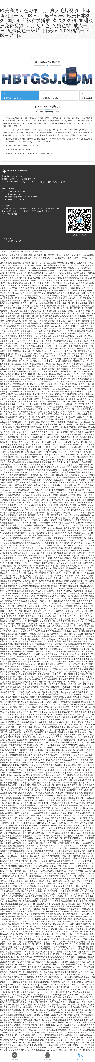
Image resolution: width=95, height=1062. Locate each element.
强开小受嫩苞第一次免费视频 (59, 291)
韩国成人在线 (55, 450)
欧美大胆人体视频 (63, 1017)
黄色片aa (57, 444)
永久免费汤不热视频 (28, 785)
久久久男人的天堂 (58, 510)
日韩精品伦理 (19, 944)
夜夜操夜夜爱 (42, 929)
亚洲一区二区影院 (66, 674)
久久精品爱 (41, 715)
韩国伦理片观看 (46, 404)
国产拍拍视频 (42, 492)
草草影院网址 (48, 571)
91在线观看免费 (24, 412)
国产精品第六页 (86, 306)
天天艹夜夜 (17, 530)
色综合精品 (78, 1017)
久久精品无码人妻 (57, 689)
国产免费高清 (59, 831)
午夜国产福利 (15, 369)
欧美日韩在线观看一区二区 (17, 563)
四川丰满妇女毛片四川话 (50, 619)
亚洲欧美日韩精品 (9, 490)
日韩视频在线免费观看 (49, 788)
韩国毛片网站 (22, 427)
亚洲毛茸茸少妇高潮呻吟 (56, 540)
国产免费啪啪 (19, 389)
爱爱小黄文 (85, 649)
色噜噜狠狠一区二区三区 (11, 364)
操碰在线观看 (78, 364)
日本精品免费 (19, 439)
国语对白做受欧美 (69, 684)
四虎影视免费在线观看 (41, 444)
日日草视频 (26, 379)
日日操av (55, 730)
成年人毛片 (82, 528)
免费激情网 (43, 318)
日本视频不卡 (12, 752)
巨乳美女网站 (29, 798)
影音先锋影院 (7, 275)
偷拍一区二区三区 (57, 318)
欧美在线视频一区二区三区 (58, 838)
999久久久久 (6, 995)
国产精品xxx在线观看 (26, 376)
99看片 (66, 407)
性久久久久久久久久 (52, 379)
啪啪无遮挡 (70, 929)
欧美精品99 (39, 987)
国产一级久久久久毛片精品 (21, 354)
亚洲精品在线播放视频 (76, 293)
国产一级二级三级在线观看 (43, 369)
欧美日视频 (31, 783)
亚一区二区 (59, 275)
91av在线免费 (6, 578)
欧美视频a (67, 631)
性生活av (23, 659)
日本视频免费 (49, 525)
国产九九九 (35, 828)
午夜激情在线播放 (25, 916)
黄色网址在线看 (81, 606)
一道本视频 (52, 339)
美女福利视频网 (37, 906)
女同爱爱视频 (42, 768)
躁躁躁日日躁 (36, 702)
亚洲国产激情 (88, 1022)
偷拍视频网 (11, 770)
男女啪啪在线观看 (67, 868)
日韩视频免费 (59, 568)
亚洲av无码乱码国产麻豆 (64, 843)
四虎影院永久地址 (41, 566)
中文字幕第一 (22, 871)
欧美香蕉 (18, 745)
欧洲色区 (34, 881)
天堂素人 (52, 664)
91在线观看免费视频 (48, 939)
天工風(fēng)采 (37, 211)
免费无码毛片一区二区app (11, 359)
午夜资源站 (11, 727)
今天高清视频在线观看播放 (15, 556)
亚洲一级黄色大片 (34, 457)
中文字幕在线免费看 (12, 894)
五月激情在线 (17, 444)
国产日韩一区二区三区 (13, 366)
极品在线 (81, 313)
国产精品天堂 (38, 858)
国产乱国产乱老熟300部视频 (59, 815)
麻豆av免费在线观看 (51, 296)
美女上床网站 (77, 407)
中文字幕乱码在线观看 (45, 800)
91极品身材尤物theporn (25, 275)
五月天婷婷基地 (54, 631)
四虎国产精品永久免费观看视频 (55, 366)
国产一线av (80, 328)
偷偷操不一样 (19, 265)
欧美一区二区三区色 (54, 283)
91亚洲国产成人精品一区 (61, 709)
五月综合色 (20, 278)
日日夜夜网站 (40, 293)
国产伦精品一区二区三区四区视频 (55, 500)
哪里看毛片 (26, 333)
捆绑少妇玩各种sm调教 (53, 427)
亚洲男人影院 (86, 921)
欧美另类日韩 (21, 780)
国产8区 (3, 795)
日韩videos (88, 808)
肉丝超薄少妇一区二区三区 (41, 611)
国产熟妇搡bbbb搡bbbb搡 (28, 606)
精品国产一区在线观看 (82, 462)
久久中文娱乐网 (7, 715)
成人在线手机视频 (74, 768)
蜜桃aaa (80, 523)
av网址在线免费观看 (65, 556)
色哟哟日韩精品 (75, 298)
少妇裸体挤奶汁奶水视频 (31, 397)
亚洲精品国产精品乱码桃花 (11, 452)
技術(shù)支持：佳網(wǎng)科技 (53, 182)
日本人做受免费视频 (81, 465)
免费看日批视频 (18, 808)
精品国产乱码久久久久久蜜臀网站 (65, 985)
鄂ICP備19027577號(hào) (12, 176)
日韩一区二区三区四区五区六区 (38, 1012)
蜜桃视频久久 (15, 455)
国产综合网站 (51, 987)
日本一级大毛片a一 (84, 886)
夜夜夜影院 (37, 379)
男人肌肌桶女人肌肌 (16, 508)
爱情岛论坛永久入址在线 (12, 1032)
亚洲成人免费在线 (59, 424)
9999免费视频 (61, 747)
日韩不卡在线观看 (70, 783)
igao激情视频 (15, 1022)
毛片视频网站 (88, 308)
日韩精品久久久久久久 (39, 465)
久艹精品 (33, 404)
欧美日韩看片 (65, 987)
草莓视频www (55, 656)
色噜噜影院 (72, 899)
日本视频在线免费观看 (80, 439)
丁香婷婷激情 (21, 656)
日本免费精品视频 (84, 578)
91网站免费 (31, 389)
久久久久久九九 (26, 336)
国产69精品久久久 (42, 730)
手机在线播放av (8, 566)
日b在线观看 (56, 313)
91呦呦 (39, 677)
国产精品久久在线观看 (35, 614)
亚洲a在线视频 (40, 727)
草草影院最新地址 (31, 745)
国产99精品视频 (11, 974)
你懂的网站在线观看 (12, 737)
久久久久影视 (42, 977)
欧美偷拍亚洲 (45, 697)
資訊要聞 (23, 208)
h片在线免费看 (48, 543)
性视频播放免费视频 (49, 805)
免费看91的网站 (56, 929)
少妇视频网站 (84, 321)
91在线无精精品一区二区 (30, 654)
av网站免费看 (87, 1015)
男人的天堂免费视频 (82, 992)
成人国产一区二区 (31, 954)
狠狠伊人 (28, 644)
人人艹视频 (37, 412)
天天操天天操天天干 (49, 639)
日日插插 (34, 510)
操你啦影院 (76, 911)
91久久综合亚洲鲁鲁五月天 (51, 649)
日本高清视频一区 (83, 1043)
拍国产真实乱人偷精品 (63, 341)
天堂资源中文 (19, 853)
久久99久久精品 (51, 371)
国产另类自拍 (10, 503)
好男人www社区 (62, 990)
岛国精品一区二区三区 (75, 404)
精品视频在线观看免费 (63, 1020)
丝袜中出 (4, 263)
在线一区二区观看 (85, 495)
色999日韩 (72, 402)
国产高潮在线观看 (76, 394)
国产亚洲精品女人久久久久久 (57, 316)
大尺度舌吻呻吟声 (38, 740)
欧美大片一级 (51, 354)
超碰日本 (24, 349)
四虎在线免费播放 (8, 899)
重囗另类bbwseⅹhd (74, 737)
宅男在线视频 (13, 392)
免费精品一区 (44, 1005)
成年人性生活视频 (26, 800)
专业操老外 (33, 841)
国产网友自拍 (12, 866)
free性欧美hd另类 (33, 366)
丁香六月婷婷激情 (85, 881)
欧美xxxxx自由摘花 (45, 538)
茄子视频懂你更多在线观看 (71, 535)
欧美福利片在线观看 (28, 682)
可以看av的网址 (46, 624)
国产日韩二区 (27, 303)
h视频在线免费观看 (42, 550)
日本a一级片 (37, 581)
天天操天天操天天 (50, 725)
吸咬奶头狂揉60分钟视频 (83, 480)
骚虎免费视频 (35, 586)
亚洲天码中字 (87, 316)
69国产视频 (41, 773)
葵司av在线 (45, 392)
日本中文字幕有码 (19, 841)
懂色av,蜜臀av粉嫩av (16, 553)
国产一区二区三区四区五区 (42, 1017)
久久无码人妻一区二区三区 (50, 331)
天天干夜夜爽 (84, 654)
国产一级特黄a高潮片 (64, 328)
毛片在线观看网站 (44, 508)
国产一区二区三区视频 (48, 452)
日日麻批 (44, 656)
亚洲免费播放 (17, 644)
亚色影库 (70, 646)
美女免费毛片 (38, 914)
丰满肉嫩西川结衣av (37, 556)
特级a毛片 (4, 778)
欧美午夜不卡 (76, 452)
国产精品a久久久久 (34, 280)
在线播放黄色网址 (12, 689)
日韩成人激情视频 (68, 495)
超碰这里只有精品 (66, 311)
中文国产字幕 (6, 308)
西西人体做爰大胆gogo (59, 810)
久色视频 (65, 397)
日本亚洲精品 (40, 631)
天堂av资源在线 (48, 871)
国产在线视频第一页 (26, 316)
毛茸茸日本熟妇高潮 (81, 619)
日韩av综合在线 (87, 444)
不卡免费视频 (88, 603)
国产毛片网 (35, 301)
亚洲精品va (89, 820)
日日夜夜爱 (5, 664)
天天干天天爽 (25, 909)
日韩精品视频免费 (77, 265)
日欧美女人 (75, 669)
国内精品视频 (47, 384)
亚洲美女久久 (37, 371)
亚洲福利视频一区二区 (64, 303)
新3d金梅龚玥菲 (70, 785)
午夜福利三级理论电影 (27, 318)
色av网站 (66, 462)
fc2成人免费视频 (55, 715)
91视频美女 (79, 591)
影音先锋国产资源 (28, 538)
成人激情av (19, 447)
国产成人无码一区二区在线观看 (37, 467)
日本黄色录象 (76, 563)
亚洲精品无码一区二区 (60, 682)
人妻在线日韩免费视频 (65, 793)
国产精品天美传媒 (44, 568)
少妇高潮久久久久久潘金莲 (70, 447)
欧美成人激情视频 (61, 409)
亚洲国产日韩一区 (85, 417)
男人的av (61, 770)
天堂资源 (55, 566)
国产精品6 (35, 588)
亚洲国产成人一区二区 (83, 361)
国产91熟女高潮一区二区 (28, 460)
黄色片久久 (30, 823)
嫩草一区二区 (32, 944)
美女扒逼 (90, 313)
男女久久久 (87, 770)
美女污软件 (58, 442)
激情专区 (48, 490)
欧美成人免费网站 (84, 793)
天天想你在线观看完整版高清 (61, 497)
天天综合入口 (45, 603)
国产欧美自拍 (89, 563)
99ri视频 (37, 793)
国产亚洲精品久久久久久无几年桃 (50, 381)
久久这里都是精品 (12, 528)
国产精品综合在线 (59, 1005)
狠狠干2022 (34, 656)
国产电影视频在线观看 (54, 974)
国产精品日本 (7, 447)
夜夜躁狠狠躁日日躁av (19, 422)
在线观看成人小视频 (14, 321)
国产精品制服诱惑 (53, 964)
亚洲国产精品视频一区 (80, 389)
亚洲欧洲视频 (38, 1040)
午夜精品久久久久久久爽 (83, 346)
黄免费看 (59, 538)
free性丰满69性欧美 (43, 341)
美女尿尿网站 (31, 326)
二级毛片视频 (12, 361)
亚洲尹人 (68, 591)
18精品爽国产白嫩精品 (28, 697)
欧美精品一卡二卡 (74, 853)
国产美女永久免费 (82, 709)
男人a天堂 (76, 316)
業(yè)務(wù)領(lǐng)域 (36, 208)
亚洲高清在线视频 (8, 316)
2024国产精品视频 (36, 921)
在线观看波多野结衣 (26, 722)
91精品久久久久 (42, 889)
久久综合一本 (65, 346)
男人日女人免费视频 (61, 550)
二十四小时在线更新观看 (24, 891)
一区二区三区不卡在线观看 (17, 856)
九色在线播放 (70, 515)
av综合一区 (26, 528)
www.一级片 (65, 392)
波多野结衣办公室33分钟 (35, 1032)
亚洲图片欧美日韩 (55, 634)
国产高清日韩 (37, 386)
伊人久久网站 (68, 720)
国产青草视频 (32, 687)
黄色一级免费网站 (75, 820)
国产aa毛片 (74, 1030)
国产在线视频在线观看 (36, 593)
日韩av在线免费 (71, 979)
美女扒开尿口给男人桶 (53, 475)
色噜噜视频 (39, 308)
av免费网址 (45, 687)
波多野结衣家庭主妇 (9, 654)
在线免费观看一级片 (16, 593)
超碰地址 (75, 326)
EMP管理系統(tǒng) (9, 214)
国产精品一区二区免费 (69, 823)
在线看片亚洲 (6, 863)
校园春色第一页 (18, 687)
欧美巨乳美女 (17, 851)
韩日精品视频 (23, 371)
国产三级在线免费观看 (23, 339)
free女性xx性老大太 (61, 389)
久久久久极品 (65, 891)
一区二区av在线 (33, 278)
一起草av (86, 974)
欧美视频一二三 (88, 487)
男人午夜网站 (55, 720)
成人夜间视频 (38, 707)
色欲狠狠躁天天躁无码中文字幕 (48, 790)
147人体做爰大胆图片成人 (72, 434)
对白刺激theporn (73, 399)
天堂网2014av (72, 492)
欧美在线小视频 (13, 757)
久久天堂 (76, 987)
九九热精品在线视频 (54, 914)
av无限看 (48, 280)
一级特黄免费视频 (27, 768)
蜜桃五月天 (62, 321)
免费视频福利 (12, 402)
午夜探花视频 (88, 581)
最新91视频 (16, 677)
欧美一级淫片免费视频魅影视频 (81, 273)
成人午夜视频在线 (26, 790)
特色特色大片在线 (76, 871)
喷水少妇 (48, 942)
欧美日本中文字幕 (87, 742)
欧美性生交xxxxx (15, 558)
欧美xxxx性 (53, 561)
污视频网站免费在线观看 (58, 429)
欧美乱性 (88, 722)
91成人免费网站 (11, 518)
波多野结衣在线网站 (76, 263)
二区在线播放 (72, 306)
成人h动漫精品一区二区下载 (78, 467)
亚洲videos (65, 730)
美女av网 (34, 939)
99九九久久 (87, 472)
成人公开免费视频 (49, 1043)
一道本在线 (75, 429)
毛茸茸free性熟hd (70, 745)
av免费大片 (68, 641)
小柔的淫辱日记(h (64, 361)
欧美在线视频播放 (41, 455)
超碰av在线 (60, 518)
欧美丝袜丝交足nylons (10, 333)
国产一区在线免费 (17, 394)
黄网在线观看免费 (73, 581)
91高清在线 (44, 510)
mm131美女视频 (58, 422)
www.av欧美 (5, 465)
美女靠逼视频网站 (17, 679)
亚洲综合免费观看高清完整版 (52, 306)
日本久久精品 (57, 487)
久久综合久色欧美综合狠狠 (26, 603)
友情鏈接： (8, 239)
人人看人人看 (69, 313)
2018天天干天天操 (46, 439)
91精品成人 (19, 823)
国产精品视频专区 (29, 884)
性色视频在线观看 (24, 356)
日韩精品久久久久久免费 (65, 601)
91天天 (67, 364)
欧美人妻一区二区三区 (77, 995)
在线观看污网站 (35, 505)
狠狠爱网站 (33, 788)
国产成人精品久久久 (42, 737)
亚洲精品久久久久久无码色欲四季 (44, 434)
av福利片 (23, 634)
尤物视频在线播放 (22, 283)
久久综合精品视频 (38, 937)
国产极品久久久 (47, 972)
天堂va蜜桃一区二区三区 (84, 901)
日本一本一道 (68, 379)
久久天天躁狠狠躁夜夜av (76, 538)
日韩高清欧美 (26, 762)
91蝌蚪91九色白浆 (21, 301)
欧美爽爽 (55, 889)
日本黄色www (58, 467)
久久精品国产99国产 (68, 470)
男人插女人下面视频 (54, 591)
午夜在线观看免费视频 (36, 1000)
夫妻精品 (72, 321)
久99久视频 (78, 750)
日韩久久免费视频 (20, 465)
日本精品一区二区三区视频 (41, 601)
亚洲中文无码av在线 (86, 427)
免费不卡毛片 (22, 624)
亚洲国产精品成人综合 (33, 641)
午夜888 (52, 820)
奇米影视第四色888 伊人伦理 (66, 583)
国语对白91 (37, 848)
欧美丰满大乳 (62, 800)
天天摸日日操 (70, 374)
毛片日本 (60, 545)
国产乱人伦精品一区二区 (64, 924)
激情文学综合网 (7, 672)
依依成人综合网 (8, 427)
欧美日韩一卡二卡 (66, 354)
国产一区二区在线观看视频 (66, 384)
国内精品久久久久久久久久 (17, 601)
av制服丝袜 (11, 568)
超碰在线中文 (26, 291)
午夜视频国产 (82, 354)
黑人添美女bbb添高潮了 (74, 283)
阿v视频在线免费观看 (49, 841)
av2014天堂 (45, 745)
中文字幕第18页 (43, 699)
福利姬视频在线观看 (10, 561)
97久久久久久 (46, 480)
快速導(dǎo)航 (7, 206)
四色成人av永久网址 (24, 535)
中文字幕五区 (36, 427)
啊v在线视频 (9, 624)
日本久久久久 (77, 500)
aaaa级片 (21, 699)
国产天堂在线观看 (83, 339)
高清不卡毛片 (57, 836)
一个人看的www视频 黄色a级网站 (75, 889)
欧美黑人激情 (89, 558)
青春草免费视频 (44, 783)
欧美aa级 (27, 684)
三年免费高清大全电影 (57, 298)
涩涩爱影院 (58, 765)
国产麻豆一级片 (37, 349)
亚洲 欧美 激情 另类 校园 (69, 616)
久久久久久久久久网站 (10, 472)
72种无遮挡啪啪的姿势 (30, 571)
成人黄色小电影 (60, 798)
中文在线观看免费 (74, 318)
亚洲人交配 (66, 707)
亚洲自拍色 (70, 1040)
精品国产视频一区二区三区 (79, 422)
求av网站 (90, 283)
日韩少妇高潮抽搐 (53, 667)
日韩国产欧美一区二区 (23, 926)
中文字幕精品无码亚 (33, 477)
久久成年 (64, 333)
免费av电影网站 (52, 349)
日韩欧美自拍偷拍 (31, 609)
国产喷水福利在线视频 (21, 667)
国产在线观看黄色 (85, 376)
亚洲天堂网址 (46, 944)
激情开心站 (86, 987)
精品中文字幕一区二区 (79, 333)
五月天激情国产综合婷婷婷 (13, 616)
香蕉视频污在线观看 (45, 533)
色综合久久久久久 (9, 800)
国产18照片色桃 (24, 1020)
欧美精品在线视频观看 (74, 836)
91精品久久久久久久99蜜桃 (55, 457)
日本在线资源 (45, 881)
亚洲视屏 (68, 571)
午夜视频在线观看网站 (29, 598)
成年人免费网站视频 (48, 344)
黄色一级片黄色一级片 (32, 414)
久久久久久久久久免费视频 (76, 846)
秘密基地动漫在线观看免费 (78, 689)
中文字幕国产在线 (48, 460)
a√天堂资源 (50, 308)
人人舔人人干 (75, 800)
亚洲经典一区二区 (51, 477)
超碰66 (9, 911)
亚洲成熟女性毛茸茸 (37, 298)
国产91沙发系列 (82, 720)
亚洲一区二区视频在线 (47, 376)
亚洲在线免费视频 (72, 487)
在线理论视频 (87, 669)
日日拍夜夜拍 (85, 520)
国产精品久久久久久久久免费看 (13, 419)
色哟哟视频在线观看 (63, 558)
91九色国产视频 (13, 313)
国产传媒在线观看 (42, 399)
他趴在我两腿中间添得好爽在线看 (69, 1002)
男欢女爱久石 (6, 384)
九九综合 (87, 447)
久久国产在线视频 (72, 826)
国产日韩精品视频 (8, 318)
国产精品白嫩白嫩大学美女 (55, 268)
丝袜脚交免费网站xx (13, 492)
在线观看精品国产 (55, 735)
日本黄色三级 (39, 356)
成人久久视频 (70, 881)
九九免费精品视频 (50, 911)
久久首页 (78, 341)
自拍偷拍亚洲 (80, 301)
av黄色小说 (14, 992)
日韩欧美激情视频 (8, 460)
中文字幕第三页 (32, 846)
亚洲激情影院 (70, 427)
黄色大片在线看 (72, 649)
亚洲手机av (81, 679)
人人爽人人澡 (10, 412)
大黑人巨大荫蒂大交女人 (83, 614)
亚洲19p (11, 949)
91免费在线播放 (68, 437)
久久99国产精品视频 (41, 692)
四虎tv (56, 702)
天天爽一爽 (22, 273)
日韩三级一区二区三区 (29, 639)
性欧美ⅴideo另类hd (79, 932)
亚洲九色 (70, 795)
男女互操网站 (76, 286)
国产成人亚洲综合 (37, 578)
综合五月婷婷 (12, 417)
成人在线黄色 (81, 712)
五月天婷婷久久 (72, 275)
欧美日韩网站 (29, 492)
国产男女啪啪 (49, 793)
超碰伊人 (47, 412)
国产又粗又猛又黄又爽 (55, 858)
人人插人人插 (65, 939)
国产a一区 (16, 626)
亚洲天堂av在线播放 (35, 616)
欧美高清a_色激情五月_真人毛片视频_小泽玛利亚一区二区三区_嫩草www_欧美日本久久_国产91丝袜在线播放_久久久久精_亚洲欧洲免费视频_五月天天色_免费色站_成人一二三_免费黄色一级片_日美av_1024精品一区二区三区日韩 (47, 23)
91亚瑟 (3, 873)
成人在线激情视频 (25, 932)
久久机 (91, 712)
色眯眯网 (80, 482)
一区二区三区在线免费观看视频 (49, 1022)
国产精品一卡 (71, 896)
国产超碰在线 (51, 732)
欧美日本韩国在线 (51, 495)
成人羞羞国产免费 (81, 815)
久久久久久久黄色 (47, 361)
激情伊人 (78, 548)
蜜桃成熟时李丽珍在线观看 (76, 740)
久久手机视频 (80, 1020)
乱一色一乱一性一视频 (27, 810)
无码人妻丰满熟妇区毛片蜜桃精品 (65, 288)
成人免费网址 (15, 263)
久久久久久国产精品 (31, 296)
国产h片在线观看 (54, 407)
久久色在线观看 (16, 846)
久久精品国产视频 (68, 323)
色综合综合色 (11, 790)
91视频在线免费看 (14, 952)
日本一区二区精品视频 (11, 429)
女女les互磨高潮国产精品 (70, 561)
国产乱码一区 (88, 288)
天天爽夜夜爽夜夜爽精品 (63, 336)
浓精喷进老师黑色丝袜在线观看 (25, 649)
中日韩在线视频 (18, 742)
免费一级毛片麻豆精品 (19, 611)
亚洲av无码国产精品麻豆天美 (63, 1025)
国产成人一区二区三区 (74, 351)
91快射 (79, 959)
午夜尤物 (66, 619)
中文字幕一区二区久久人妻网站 (23, 886)
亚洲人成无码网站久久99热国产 (68, 717)
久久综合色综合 (69, 280)
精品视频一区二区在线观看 (80, 268)
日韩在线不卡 (39, 291)
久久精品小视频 (20, 497)
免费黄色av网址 (83, 788)
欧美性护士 (6, 583)
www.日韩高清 (49, 712)
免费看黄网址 (73, 530)
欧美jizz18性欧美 (15, 467)
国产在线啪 (90, 424)
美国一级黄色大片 (73, 508)
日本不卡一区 (47, 328)
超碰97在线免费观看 (24, 672)
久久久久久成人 (35, 311)
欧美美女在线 (76, 366)
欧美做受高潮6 (6, 603)
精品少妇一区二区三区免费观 (50, 515)
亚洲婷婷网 (62, 677)
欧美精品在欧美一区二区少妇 (39, 583)
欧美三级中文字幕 (57, 768)
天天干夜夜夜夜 (50, 273)
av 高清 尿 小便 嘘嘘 (63, 606)
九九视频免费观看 (31, 1025)
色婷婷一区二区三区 (64, 808)
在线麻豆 (5, 500)
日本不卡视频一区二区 (10, 884)
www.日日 (4, 475)
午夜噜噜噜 (45, 826)
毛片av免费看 (17, 470)
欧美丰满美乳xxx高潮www (12, 482)
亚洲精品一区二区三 (18, 505)
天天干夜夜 (80, 311)
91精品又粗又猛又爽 (41, 424)
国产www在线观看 (15, 614)
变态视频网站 (84, 952)
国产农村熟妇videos (10, 775)
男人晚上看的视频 (25, 399)
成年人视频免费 (60, 651)
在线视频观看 (17, 755)
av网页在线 (24, 974)
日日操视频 (31, 439)
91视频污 (10, 535)
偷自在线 (46, 313)
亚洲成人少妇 (23, 740)
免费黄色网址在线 (45, 275)
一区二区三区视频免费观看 (80, 457)
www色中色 (77, 697)
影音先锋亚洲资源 (19, 513)
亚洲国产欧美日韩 (59, 1015)
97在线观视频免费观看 (31, 313)
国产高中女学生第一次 (78, 677)
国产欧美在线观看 (31, 619)
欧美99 (91, 528)
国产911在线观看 (84, 843)
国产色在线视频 (50, 311)
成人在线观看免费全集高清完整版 (14, 462)
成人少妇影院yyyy (67, 578)
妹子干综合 (89, 916)
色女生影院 (77, 558)
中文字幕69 (5, 626)
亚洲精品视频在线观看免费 (81, 397)
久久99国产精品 (28, 472)
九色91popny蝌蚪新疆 (63, 485)
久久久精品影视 (33, 1027)
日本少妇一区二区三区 (61, 692)
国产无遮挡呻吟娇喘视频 (11, 725)
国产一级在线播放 (17, 457)
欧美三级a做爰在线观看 (57, 1030)
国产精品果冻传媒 (24, 566)
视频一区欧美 (57, 826)
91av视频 (59, 571)
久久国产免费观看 (86, 470)
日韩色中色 (86, 455)
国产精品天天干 (60, 621)
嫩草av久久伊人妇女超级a (43, 417)
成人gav (11, 356)
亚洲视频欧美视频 (82, 866)
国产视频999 (43, 709)
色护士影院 (23, 939)
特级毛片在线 (25, 1040)
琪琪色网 (71, 828)
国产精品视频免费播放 (49, 323)
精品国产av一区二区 (86, 280)
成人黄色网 (80, 942)
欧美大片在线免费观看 (85, 497)
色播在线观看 (52, 578)
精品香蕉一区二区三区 (38, 450)
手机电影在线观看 (33, 409)
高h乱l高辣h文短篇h (31, 725)
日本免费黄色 (76, 369)
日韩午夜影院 (40, 402)
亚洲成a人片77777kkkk (16, 967)
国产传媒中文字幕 (80, 939)
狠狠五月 (39, 490)
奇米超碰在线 (77, 543)
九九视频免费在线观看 (44, 303)
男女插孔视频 (51, 470)
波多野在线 (64, 344)
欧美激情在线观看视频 (38, 497)
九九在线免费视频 (48, 1007)
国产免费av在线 (62, 439)
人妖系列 (68, 442)
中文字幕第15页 (22, 997)
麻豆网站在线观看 (66, 339)
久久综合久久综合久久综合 (23, 929)
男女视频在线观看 (25, 550)
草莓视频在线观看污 (56, 293)
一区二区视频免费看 (50, 868)
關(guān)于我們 (12, 208)
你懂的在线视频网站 (66, 460)
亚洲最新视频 (70, 528)
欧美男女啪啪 (7, 987)
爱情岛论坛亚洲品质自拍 (40, 765)
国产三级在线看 (35, 273)
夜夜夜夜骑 (70, 523)
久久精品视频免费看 (84, 303)
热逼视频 (15, 538)
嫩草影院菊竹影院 (54, 614)
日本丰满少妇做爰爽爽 (41, 778)
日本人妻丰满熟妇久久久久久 (50, 979)
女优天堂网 (80, 646)
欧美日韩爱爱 (36, 462)
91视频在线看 (67, 296)
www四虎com (12, 598)
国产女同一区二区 (12, 346)
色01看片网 (25, 636)
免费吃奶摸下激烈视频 (54, 581)
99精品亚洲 (60, 972)
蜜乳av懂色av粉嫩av (30, 694)
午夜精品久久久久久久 (49, 901)
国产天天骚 (6, 530)
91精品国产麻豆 (31, 359)
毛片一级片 (5, 687)
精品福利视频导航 (86, 684)
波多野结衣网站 (22, 861)
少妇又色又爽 (17, 664)
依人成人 (15, 636)
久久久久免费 (34, 553)
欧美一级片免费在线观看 (31, 346)
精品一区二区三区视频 (79, 934)
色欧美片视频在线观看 (21, 581)
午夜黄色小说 (31, 755)
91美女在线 (64, 911)
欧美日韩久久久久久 (54, 1040)
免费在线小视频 (84, 477)
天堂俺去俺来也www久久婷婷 (41, 270)
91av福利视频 (88, 967)
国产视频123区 (66, 1050)
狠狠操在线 (39, 354)
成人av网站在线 (26, 631)
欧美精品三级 (74, 1005)
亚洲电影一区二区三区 (38, 374)
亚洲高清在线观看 (12, 437)
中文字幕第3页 (82, 674)
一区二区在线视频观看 (22, 969)
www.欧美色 (81, 336)
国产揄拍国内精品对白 (74, 278)
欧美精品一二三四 (71, 921)
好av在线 (30, 265)
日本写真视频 (39, 762)
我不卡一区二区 (39, 263)
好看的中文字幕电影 (85, 460)
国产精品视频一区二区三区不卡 (38, 704)
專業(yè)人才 (18, 211)
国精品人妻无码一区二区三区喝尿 (73, 371)
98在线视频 (62, 1048)
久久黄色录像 (60, 828)
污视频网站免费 (11, 826)
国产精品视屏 (55, 780)
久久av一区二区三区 (43, 485)
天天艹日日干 (27, 293)
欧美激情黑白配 (49, 586)
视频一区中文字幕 (76, 424)
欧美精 (67, 513)
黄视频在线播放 (18, 280)
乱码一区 (4, 291)
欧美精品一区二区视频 (78, 818)
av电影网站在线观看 (12, 720)
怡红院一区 (79, 442)
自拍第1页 (29, 596)
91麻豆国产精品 (39, 909)
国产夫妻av (35, 856)
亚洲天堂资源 (17, 979)
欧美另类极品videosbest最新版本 (35, 957)
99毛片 (28, 444)
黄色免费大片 (58, 737)
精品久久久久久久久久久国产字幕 (65, 455)
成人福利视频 (10, 376)
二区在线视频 (29, 677)
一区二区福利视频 (25, 727)
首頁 (3, 208)
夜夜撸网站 (89, 959)
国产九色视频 (82, 437)
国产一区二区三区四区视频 (48, 472)
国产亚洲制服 (25, 707)
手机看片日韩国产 (47, 573)
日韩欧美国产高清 (27, 518)
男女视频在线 (34, 1043)
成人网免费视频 (58, 399)
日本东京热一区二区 (17, 311)
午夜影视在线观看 (62, 742)
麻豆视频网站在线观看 (55, 646)
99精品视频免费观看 (37, 634)
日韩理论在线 (19, 525)
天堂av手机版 (29, 1022)
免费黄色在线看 (61, 611)
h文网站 (3, 311)
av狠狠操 (55, 392)
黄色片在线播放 (71, 626)
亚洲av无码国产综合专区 (49, 755)
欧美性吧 (17, 414)
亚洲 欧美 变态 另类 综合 (51, 359)
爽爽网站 (55, 687)
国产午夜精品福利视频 (71, 472)
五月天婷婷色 (63, 369)
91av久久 (81, 374)
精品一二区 (64, 452)
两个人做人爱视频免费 (11, 286)
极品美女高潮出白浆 (18, 788)
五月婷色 (27, 263)
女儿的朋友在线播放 (64, 270)
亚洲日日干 (63, 265)
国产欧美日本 (25, 417)
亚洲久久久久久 (57, 351)
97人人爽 (86, 687)
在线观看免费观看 (84, 331)
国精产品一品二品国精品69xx (35, 351)
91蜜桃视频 (54, 977)
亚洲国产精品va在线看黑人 (51, 626)
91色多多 (63, 273)
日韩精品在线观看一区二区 (13, 876)
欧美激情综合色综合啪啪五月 (20, 730)
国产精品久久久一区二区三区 (69, 664)
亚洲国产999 (69, 331)
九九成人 (57, 280)
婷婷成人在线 (61, 394)
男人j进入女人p (56, 374)
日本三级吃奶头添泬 (24, 485)
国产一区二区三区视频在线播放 (79, 381)
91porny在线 (52, 1050)
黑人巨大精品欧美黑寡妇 (52, 278)
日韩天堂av (45, 694)
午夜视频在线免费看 (59, 286)
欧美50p (87, 682)
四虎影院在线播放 (81, 702)
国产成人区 (45, 879)
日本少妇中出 (38, 333)
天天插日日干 (7, 919)
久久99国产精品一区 (18, 270)
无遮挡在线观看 (77, 344)
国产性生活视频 (70, 359)
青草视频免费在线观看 (63, 301)
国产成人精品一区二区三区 (34, 735)
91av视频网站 (44, 389)
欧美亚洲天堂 (7, 283)
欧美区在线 (5, 581)
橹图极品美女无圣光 (76, 510)
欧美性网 (40, 470)
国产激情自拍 (31, 452)
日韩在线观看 (80, 641)
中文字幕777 (23, 404)
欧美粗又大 (18, 836)
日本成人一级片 (24, 692)
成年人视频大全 (53, 333)
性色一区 (40, 992)
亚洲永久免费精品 (82, 270)
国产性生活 (35, 384)
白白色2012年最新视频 (46, 265)
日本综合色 (59, 404)
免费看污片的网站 (18, 500)
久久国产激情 (73, 518)
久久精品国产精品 (8, 399)
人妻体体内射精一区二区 (14, 783)
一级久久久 (75, 409)
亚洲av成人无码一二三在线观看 (40, 394)
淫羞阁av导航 (15, 954)
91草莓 (90, 1038)
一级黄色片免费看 (42, 487)
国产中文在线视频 (82, 296)
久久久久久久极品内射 (13, 717)
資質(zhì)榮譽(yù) (52, 208)
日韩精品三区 (40, 339)
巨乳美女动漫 (82, 778)
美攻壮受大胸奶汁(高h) (80, 926)
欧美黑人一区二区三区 (78, 593)
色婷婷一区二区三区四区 (11, 306)
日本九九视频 (51, 616)
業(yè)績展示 (7, 211)
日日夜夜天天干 (35, 268)
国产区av (40, 316)
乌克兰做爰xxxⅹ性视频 (56, 356)
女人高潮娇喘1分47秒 (61, 699)
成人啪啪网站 (34, 419)
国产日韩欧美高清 (61, 704)
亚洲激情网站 (70, 735)
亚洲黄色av (45, 288)
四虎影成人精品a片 (60, 603)
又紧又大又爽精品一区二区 (63, 813)
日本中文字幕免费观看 (67, 586)
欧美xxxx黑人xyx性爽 (60, 326)
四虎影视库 (64, 962)
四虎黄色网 (71, 568)
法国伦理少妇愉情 (30, 286)
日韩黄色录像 (7, 823)
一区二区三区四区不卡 (10, 349)
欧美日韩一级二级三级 (10, 379)
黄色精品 (72, 1048)
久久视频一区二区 (60, 904)
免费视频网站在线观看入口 (46, 535)
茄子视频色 (47, 301)
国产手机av (26, 437)
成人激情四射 (37, 1045)
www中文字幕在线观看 (42, 503)
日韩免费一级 (17, 331)
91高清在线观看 (66, 639)
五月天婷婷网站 (16, 323)
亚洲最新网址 (52, 757)
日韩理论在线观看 (44, 843)
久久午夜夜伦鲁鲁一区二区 (76, 475)
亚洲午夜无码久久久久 (40, 422)
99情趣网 (42, 664)
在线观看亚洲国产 (51, 397)
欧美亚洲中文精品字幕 (19, 475)
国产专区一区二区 (81, 841)
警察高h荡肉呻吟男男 (57, 899)
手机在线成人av (75, 651)
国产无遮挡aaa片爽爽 (56, 263)
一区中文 (36, 528)
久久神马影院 (13, 548)
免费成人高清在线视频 (81, 550)
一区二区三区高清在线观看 (72, 977)
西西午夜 (11, 805)
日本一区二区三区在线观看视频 (38, 831)
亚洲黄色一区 (29, 381)
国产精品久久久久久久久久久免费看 (66, 659)
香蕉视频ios (56, 694)
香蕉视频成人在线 (31, 306)
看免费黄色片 (58, 523)
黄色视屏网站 (15, 351)
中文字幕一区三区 (86, 450)
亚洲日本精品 (17, 477)
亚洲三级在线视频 (34, 447)
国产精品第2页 (14, 386)
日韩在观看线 (76, 636)
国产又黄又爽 (88, 576)
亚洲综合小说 (21, 298)
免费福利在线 (27, 341)
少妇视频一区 (31, 321)
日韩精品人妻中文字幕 (58, 803)
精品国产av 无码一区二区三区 (39, 742)
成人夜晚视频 (67, 1035)
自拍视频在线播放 (25, 576)
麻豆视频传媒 (38, 667)
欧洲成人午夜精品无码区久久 (20, 487)
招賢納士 (47, 211)
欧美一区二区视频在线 (17, 450)
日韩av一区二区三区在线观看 (40, 873)
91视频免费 (9, 1027)
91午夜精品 (58, 508)
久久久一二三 (85, 545)
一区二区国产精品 (38, 545)
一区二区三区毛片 (79, 513)
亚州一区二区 (15, 296)
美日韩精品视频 (32, 323)
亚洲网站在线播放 (55, 916)
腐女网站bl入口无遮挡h (14, 409)
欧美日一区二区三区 (35, 540)
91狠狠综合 (69, 886)
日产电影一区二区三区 (53, 364)
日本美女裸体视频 (8, 404)
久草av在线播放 (33, 679)
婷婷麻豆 (29, 836)
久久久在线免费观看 (30, 344)
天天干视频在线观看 (46, 321)
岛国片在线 (73, 1007)
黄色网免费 (75, 603)
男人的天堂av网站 (51, 414)
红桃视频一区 (53, 1032)
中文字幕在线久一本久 (59, 669)
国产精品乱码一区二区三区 (68, 308)
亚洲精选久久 (40, 407)
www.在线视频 (28, 429)
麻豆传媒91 (43, 810)
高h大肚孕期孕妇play (34, 482)
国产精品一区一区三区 (62, 750)
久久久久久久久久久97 (68, 760)
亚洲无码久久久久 (80, 392)
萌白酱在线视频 (18, 543)
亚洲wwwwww (83, 386)
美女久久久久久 (10, 820)
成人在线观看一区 (26, 490)
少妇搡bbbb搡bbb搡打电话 (70, 588)
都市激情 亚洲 (6, 1017)
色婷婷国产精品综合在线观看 (16, 702)
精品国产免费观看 (8, 810)
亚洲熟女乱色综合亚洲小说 (11, 773)
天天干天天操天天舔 (43, 336)
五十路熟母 (29, 833)
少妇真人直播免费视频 (42, 969)
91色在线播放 (37, 283)
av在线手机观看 (70, 450)
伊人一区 (80, 828)
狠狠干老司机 (21, 374)
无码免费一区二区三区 (54, 386)
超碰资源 (51, 545)
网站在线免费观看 (13, 619)
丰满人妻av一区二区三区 (33, 646)
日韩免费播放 (59, 419)
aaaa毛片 (82, 568)
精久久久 (24, 561)
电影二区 (26, 386)
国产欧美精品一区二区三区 (65, 503)
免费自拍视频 (47, 606)
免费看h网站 (25, 795)
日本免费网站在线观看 (23, 407)
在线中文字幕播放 (34, 525)
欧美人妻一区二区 (44, 442)
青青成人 (48, 896)
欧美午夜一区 (79, 291)
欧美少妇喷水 (6, 497)
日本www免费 (67, 414)
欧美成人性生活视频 (39, 861)
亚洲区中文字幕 (24, 503)
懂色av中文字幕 (66, 725)
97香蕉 (72, 553)
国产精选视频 (88, 775)
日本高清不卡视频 (30, 626)
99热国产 (34, 361)
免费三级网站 (75, 644)
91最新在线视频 (26, 866)
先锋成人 (51, 556)
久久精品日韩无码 (27, 442)
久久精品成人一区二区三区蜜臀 (46, 437)
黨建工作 (27, 211)
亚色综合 (56, 745)
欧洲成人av (70, 386)
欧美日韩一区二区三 (35, 591)
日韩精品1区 (88, 861)
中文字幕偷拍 (34, 520)
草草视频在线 (15, 1010)
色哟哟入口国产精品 (14, 831)
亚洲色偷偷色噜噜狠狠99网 (17, 588)
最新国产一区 (23, 906)
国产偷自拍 (22, 268)
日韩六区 (4, 611)
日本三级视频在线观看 (68, 520)
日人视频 (67, 465)
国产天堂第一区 (13, 344)
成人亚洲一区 (13, 957)
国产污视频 (16, 381)
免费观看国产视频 (54, 921)
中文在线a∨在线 (50, 346)
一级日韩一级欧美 (19, 520)
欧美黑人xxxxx (31, 331)
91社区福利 (44, 286)
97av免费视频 (73, 356)
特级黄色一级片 (52, 707)
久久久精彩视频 (28, 992)
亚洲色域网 (27, 455)
